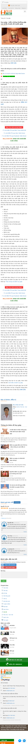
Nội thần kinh (5, 601)
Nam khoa (4, 609)
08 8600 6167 (11, 700)
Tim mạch (4, 620)
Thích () (3, 518)
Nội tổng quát (5, 596)
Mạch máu (5, 617)
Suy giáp (8, 18)
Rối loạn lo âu (13, 638)
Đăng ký (24, 8)
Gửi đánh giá (17, 502)
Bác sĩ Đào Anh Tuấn (18, 404)
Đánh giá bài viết (7, 502)
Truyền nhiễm (5, 604)
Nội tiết (18, 406)
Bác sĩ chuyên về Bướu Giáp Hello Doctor (14, 73)
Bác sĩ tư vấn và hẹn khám (14, 127)
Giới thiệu (4, 8)
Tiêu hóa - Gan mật (7, 614)
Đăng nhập (17, 8)
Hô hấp (4, 593)
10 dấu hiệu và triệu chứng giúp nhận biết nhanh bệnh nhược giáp (18, 431)
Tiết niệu (4, 590)
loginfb (9, 564)
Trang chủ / (3, 18)
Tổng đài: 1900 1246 (14, 5)
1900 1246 (13, 63)
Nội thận (4, 606)
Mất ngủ (12, 650)
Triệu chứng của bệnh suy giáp (14, 281)
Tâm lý (4, 598)
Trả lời (25, 531)
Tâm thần (4, 588)
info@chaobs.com (10, 690)
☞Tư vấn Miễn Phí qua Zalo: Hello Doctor (14, 133)
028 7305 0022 (11, 688)
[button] (20, 741)
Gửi (3, 581)
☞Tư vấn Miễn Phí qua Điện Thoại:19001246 (14, 130)
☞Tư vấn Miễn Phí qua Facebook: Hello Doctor (14, 136)
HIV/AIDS (12, 625)
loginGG (9, 567)
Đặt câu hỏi (11, 8)
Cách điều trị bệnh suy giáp (15, 382)
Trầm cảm (12, 632)
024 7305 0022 (11, 715)
